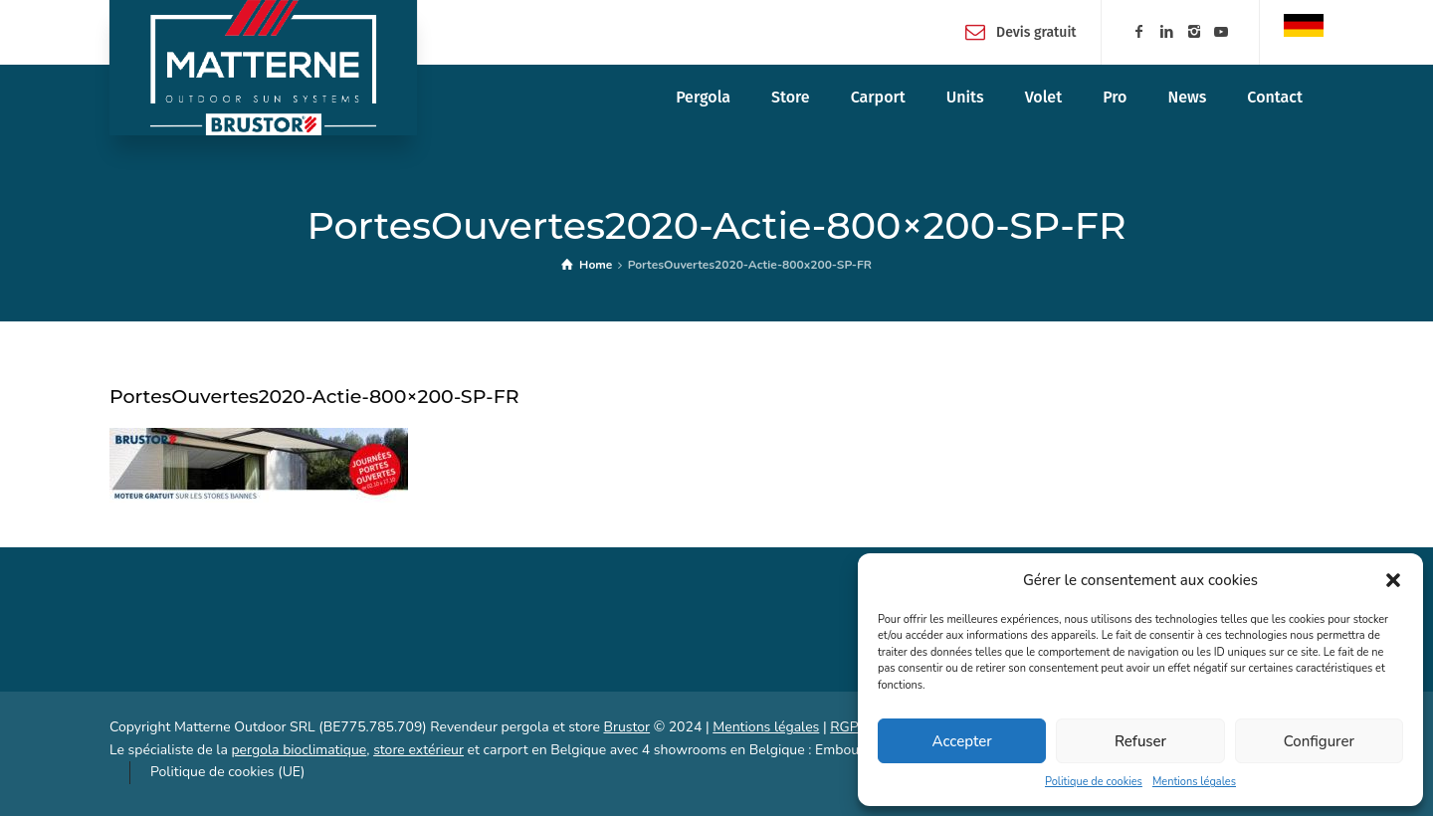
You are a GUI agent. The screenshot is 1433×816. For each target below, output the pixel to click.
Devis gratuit (1036, 31)
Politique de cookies (1093, 781)
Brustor (626, 726)
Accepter (962, 741)
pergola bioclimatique (298, 749)
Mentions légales (1194, 781)
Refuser (1140, 741)
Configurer (1319, 741)
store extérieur (418, 749)
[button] (1393, 580)
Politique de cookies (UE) (227, 771)
